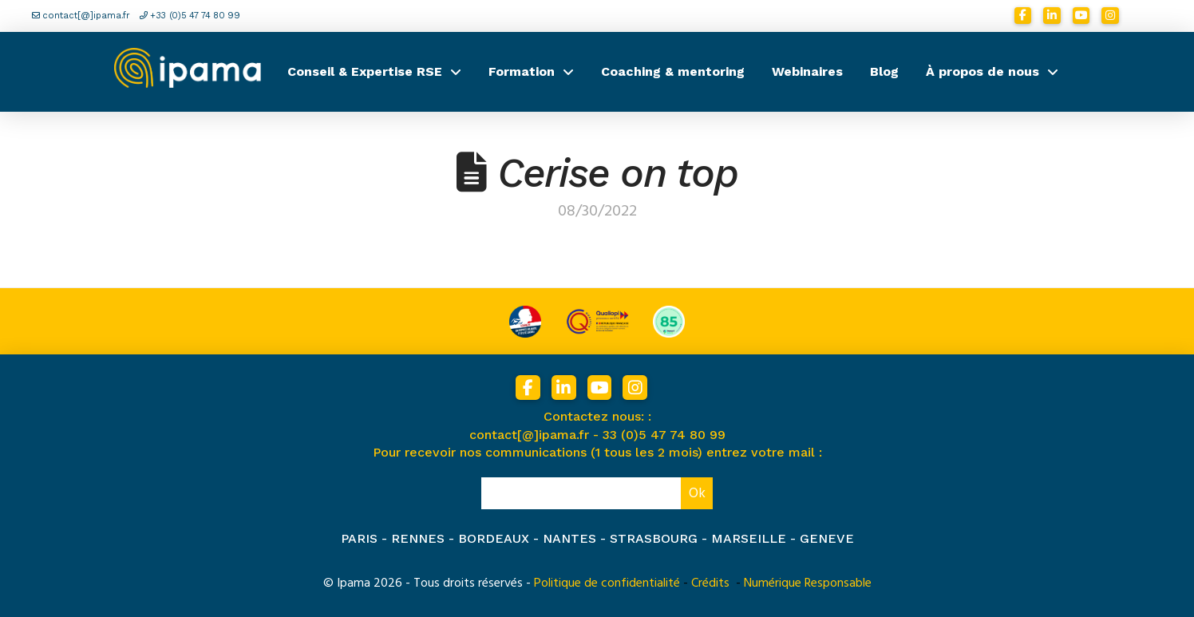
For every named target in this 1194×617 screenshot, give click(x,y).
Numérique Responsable (808, 582)
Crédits (710, 582)
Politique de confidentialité (607, 582)
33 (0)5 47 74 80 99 (664, 434)
